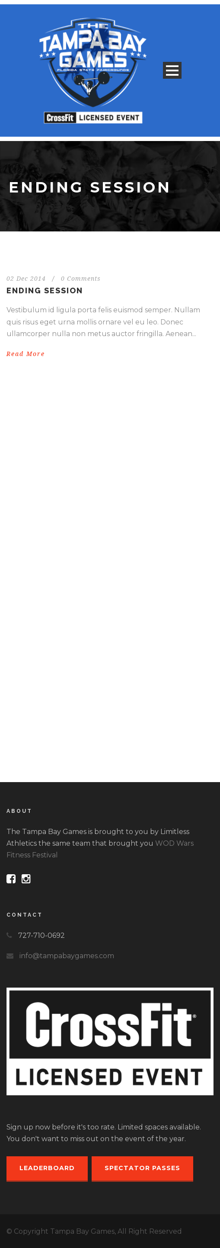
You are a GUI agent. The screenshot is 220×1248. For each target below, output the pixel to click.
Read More (25, 353)
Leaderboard (47, 1168)
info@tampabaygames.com (66, 956)
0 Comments (81, 278)
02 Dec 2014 (26, 278)
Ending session (44, 290)
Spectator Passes (142, 1168)
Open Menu (172, 70)
